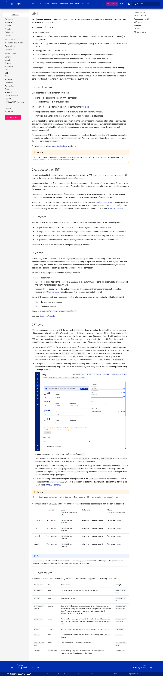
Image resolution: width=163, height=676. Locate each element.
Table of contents (141, 12)
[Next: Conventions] (86, 667)
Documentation (66, 3)
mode (43, 282)
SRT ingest (40, 231)
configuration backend (105, 202)
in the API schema (115, 208)
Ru (121, 3)
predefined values (59, 146)
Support (54, 3)
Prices (46, 3)
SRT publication (41, 227)
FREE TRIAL (112, 4)
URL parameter (52, 292)
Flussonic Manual (12, 15)
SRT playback (41, 239)
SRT (92, 674)
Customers (79, 3)
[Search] (146, 4)
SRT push (39, 235)
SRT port (85, 107)
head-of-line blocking (83, 68)
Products (36, 3)
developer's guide (47, 316)
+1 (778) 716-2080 (134, 674)
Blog (89, 3)
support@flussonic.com (117, 674)
